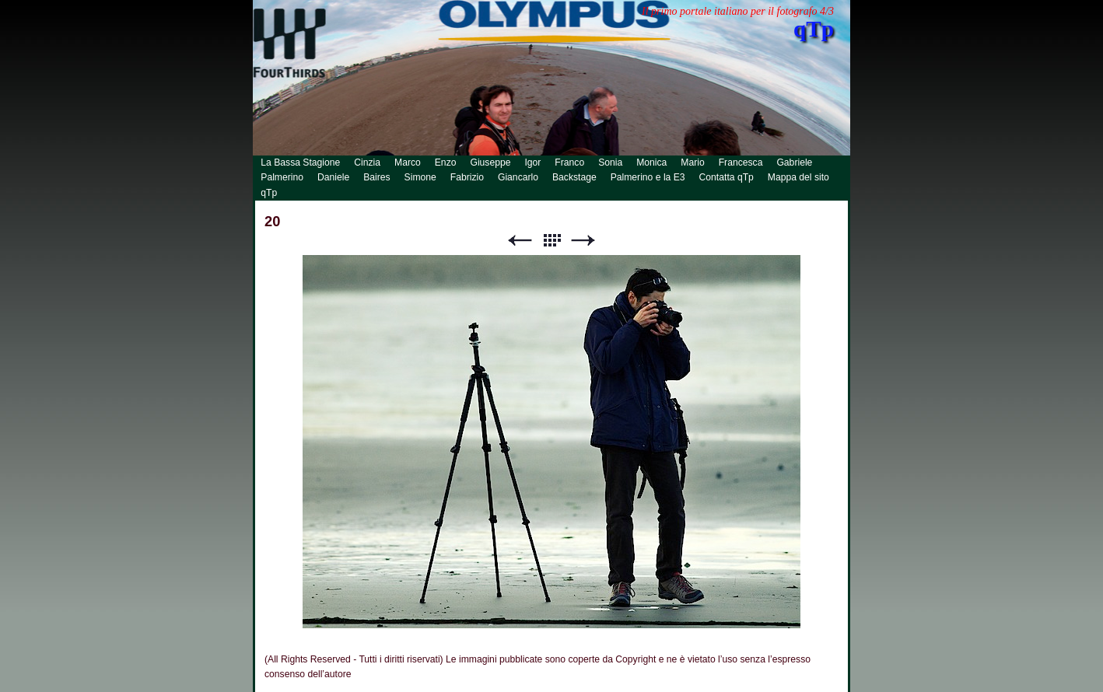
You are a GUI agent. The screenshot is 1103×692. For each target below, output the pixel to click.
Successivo (583, 240)
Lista (551, 240)
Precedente (519, 240)
